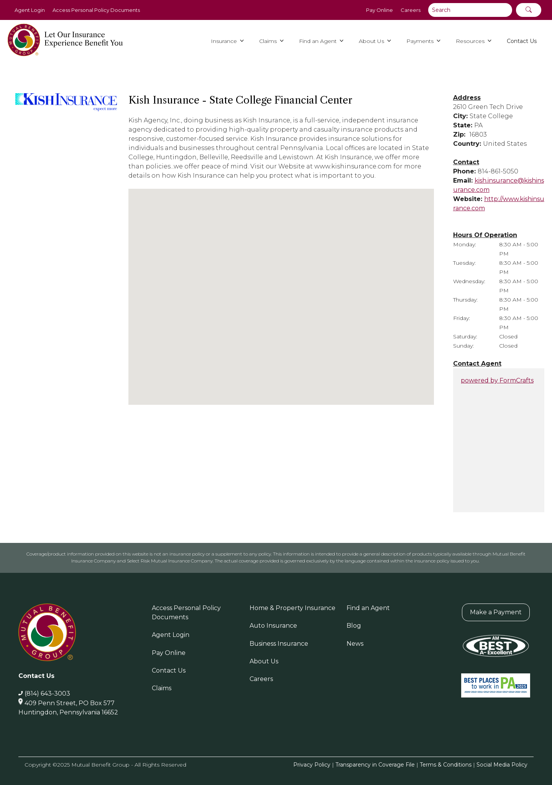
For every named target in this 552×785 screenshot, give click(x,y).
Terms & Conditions (446, 764)
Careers (411, 10)
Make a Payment (496, 612)
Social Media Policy (501, 764)
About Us (264, 661)
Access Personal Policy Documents (96, 10)
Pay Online (379, 10)
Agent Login (30, 10)
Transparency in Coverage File (375, 764)
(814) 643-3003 (47, 693)
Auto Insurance (273, 625)
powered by (497, 380)
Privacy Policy (311, 764)
